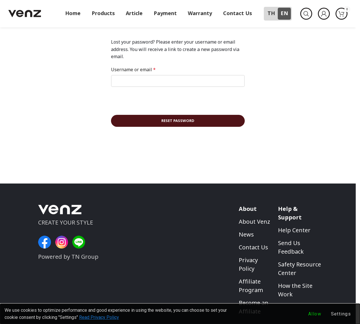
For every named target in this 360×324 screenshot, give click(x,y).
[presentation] (150, 103)
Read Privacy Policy (99, 317)
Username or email (133, 69)
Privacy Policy (248, 265)
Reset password (177, 121)
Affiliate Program (251, 286)
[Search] (306, 13)
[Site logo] (24, 13)
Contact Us (253, 248)
